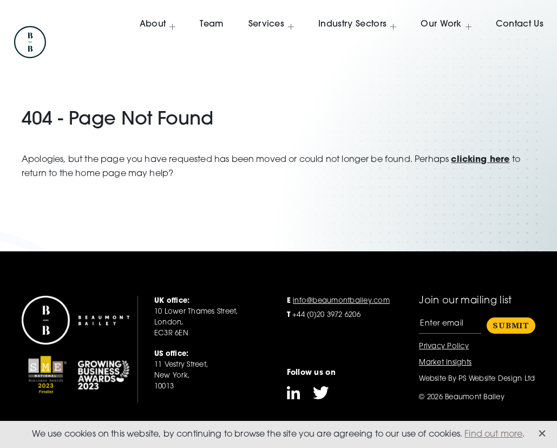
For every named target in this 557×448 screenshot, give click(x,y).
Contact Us (519, 24)
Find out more (493, 434)
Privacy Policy (444, 346)
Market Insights (445, 362)
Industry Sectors (352, 24)
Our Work (441, 24)
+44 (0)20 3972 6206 (324, 315)
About (153, 24)
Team (212, 24)
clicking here (480, 159)
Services (266, 24)
